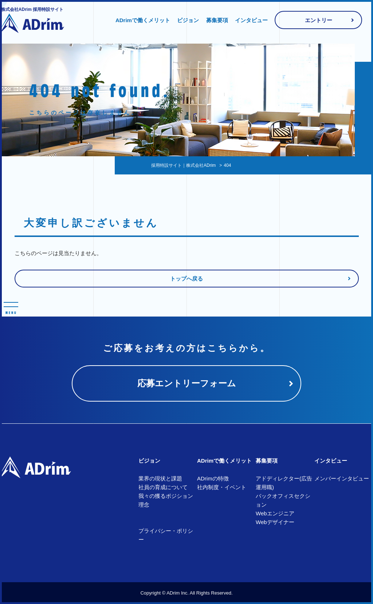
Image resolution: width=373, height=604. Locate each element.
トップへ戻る (186, 278)
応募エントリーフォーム (186, 383)
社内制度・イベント (221, 487)
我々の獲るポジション (165, 496)
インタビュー (251, 20)
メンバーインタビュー (341, 478)
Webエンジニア (275, 513)
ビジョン (188, 20)
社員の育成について (163, 487)
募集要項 (217, 20)
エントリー (318, 20)
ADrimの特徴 (213, 478)
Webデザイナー (275, 522)
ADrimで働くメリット (142, 20)
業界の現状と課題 (160, 478)
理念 (143, 505)
